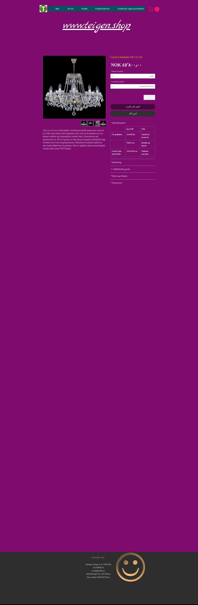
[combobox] (132, 76)
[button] (154, 9)
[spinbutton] (149, 97)
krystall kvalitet (117, 82)
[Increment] (146, 97)
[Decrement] (153, 97)
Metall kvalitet (116, 71)
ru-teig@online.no (98, 571)
